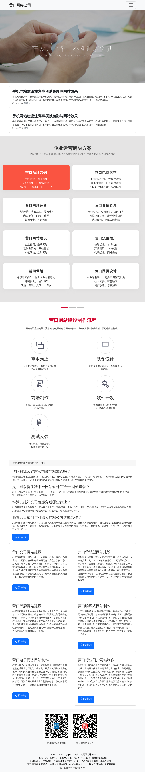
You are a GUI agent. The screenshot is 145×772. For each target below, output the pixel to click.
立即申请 (20, 537)
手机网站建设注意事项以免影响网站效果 (45, 91)
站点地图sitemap (67, 767)
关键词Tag (81, 767)
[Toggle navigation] (131, 5)
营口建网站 (81, 754)
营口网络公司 (20, 5)
